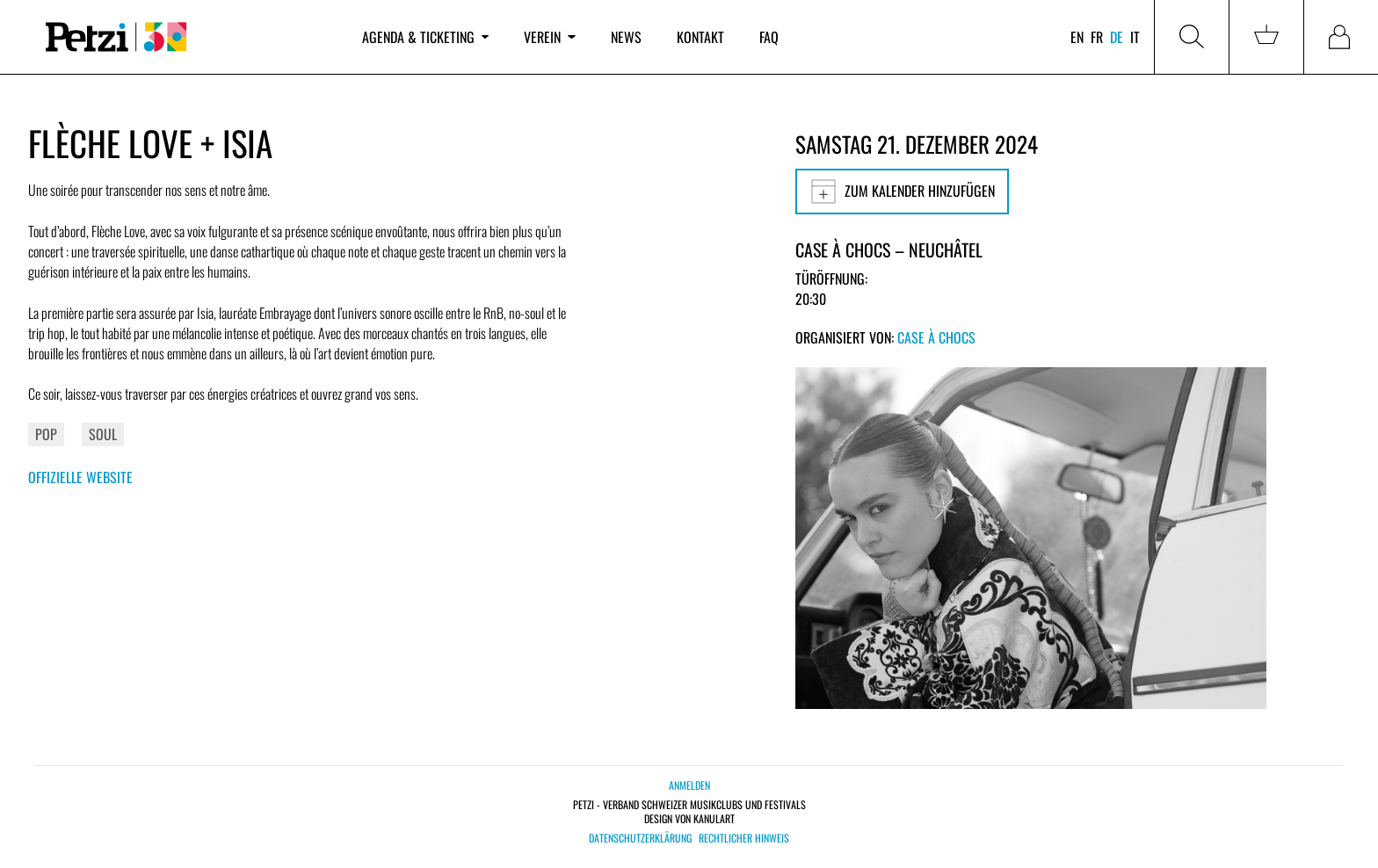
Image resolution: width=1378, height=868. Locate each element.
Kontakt (700, 36)
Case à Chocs (936, 337)
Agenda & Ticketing (425, 36)
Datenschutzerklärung (640, 838)
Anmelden (689, 785)
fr (1097, 36)
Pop (46, 434)
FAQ (769, 36)
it (1135, 36)
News (626, 36)
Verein (549, 36)
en (1077, 36)
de (1116, 36)
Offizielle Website (80, 477)
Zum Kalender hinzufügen (902, 191)
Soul (103, 434)
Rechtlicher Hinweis (744, 838)
